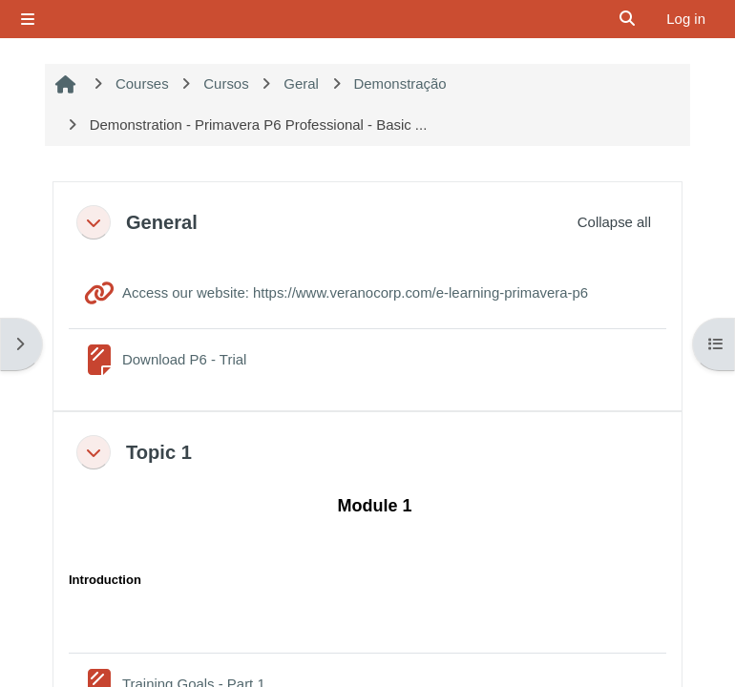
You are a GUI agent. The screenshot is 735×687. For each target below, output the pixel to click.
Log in (685, 18)
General (162, 222)
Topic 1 (159, 452)
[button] (93, 222)
